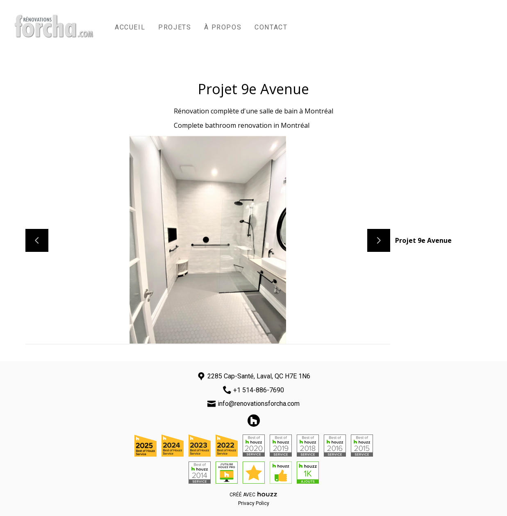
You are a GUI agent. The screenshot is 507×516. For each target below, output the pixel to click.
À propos (222, 27)
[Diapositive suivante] (378, 240)
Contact (271, 27)
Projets (174, 27)
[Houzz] (254, 420)
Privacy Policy (253, 503)
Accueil (130, 27)
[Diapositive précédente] (36, 240)
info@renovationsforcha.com (259, 403)
